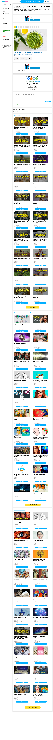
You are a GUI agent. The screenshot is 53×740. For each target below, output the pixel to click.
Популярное (6, 8)
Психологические (7, 21)
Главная (5, 6)
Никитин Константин (36, 659)
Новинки (5, 10)
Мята (17, 58)
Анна (16, 659)
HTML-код (32, 89)
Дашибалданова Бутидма (18, 621)
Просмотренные (6, 11)
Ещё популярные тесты (32, 504)
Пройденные (6, 13)
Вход (4, 47)
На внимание (6, 16)
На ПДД (5, 25)
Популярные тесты (19, 510)
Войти (48, 1)
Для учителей (6, 37)
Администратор (36, 621)
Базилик (22, 58)
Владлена (16, 563)
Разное (5, 23)
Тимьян (29, 58)
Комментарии (6, 33)
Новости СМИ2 (15, 71)
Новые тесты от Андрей (21, 115)
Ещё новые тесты (32, 307)
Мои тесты (5, 28)
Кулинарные (6, 20)
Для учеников (6, 39)
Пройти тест (22, 134)
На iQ (4, 18)
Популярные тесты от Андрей (22, 313)
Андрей (16, 130)
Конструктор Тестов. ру (14, 1)
